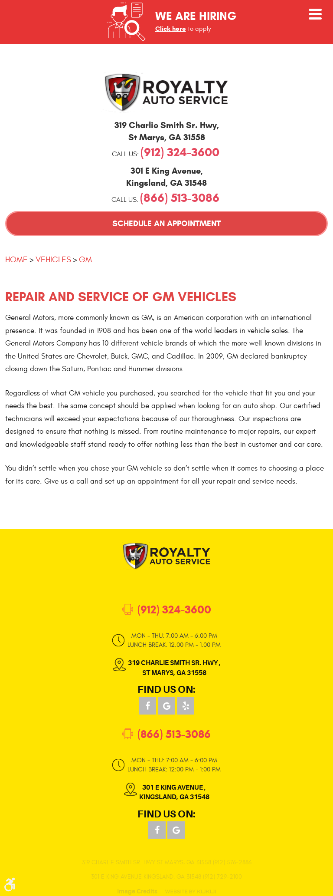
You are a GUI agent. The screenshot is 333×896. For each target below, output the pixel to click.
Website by (190, 891)
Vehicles (53, 259)
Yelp (185, 706)
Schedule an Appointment (166, 223)
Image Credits (137, 892)
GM (85, 259)
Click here (170, 29)
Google (166, 706)
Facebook (147, 706)
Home (16, 259)
